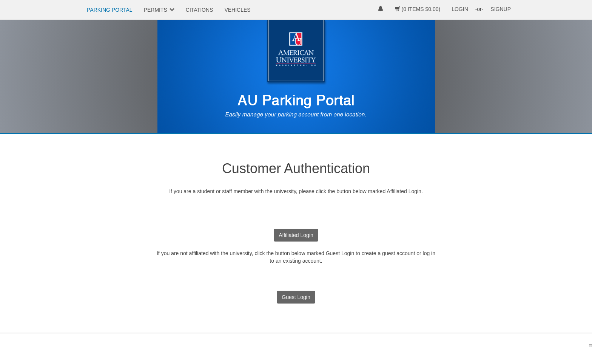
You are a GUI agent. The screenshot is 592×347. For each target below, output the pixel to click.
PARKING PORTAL (110, 10)
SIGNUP (500, 9)
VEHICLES (237, 10)
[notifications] (380, 9)
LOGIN (460, 9)
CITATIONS (199, 10)
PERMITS (155, 10)
